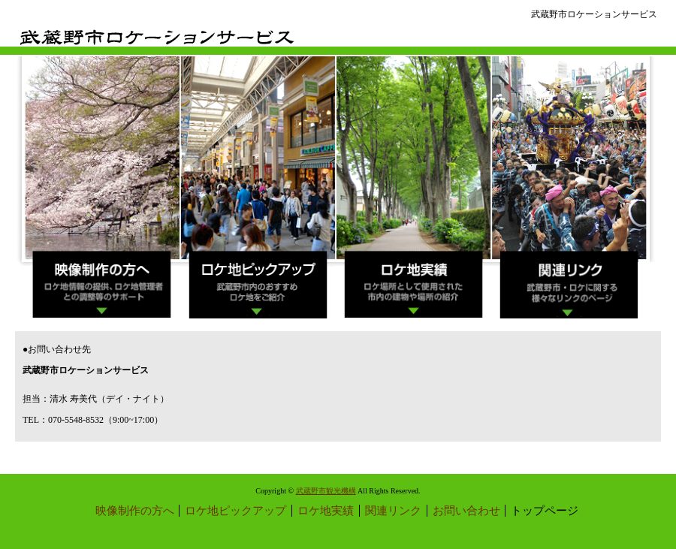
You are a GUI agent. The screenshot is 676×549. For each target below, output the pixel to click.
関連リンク (393, 511)
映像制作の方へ (134, 511)
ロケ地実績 (325, 511)
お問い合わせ (466, 511)
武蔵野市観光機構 (326, 491)
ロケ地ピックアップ (235, 511)
